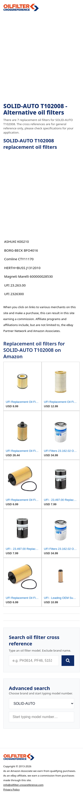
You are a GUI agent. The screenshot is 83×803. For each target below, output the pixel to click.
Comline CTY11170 (19, 259)
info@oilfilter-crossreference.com (23, 784)
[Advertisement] (41, 57)
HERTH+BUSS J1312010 (22, 268)
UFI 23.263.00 (15, 285)
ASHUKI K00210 (16, 241)
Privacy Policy (11, 789)
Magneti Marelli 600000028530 (28, 276)
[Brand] (41, 703)
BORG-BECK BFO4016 (21, 250)
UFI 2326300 (14, 294)
